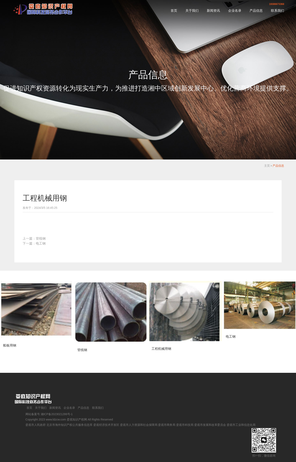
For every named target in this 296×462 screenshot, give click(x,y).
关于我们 (192, 10)
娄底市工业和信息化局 (241, 424)
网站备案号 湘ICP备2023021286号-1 (49, 414)
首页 (174, 10)
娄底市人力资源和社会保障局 (138, 424)
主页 (267, 165)
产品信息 (256, 10)
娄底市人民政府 (35, 424)
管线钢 (41, 238)
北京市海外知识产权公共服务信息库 (69, 424)
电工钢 (41, 243)
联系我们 (277, 10)
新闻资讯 (213, 10)
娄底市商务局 (166, 424)
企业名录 (234, 10)
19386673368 (276, 4)
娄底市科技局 (184, 424)
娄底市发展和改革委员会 (210, 424)
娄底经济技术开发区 (106, 424)
